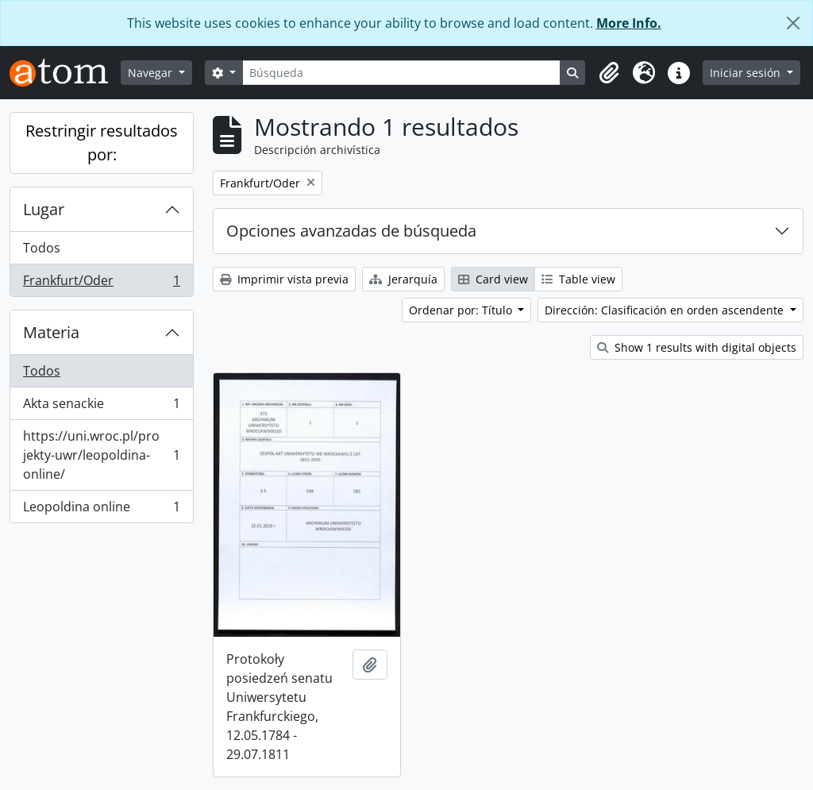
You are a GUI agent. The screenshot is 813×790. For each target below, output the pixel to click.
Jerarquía (403, 279)
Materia (51, 332)
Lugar (43, 209)
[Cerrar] (793, 23)
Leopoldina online (101, 509)
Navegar (151, 72)
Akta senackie (101, 407)
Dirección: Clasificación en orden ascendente (666, 310)
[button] (608, 73)
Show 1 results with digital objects (696, 347)
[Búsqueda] (401, 72)
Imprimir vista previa (284, 279)
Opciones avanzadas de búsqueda (351, 230)
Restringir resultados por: (101, 142)
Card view (493, 279)
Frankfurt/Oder (101, 283)
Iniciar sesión (747, 72)
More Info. (628, 23)
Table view (578, 279)
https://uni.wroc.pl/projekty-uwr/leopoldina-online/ (101, 455)
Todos (41, 247)
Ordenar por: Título (462, 310)
